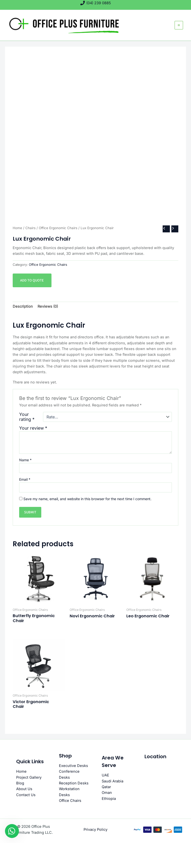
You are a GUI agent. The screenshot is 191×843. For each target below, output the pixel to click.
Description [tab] (23, 306)
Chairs (30, 228)
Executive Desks (73, 765)
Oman (107, 792)
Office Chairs (70, 800)
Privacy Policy (95, 829)
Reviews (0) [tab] (48, 306)
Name (25, 460)
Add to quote (32, 280)
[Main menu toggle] (179, 25)
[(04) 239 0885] (95, 3)
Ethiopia (109, 798)
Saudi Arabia (112, 781)
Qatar (106, 787)
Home (17, 228)
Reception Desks (74, 783)
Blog (20, 783)
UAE (105, 775)
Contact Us (26, 795)
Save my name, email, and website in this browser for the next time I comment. (87, 499)
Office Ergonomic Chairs (58, 228)
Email (24, 479)
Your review (33, 428)
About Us (24, 789)
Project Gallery (29, 777)
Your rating (27, 417)
